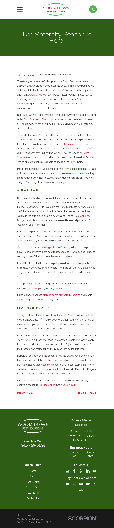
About (33, 476)
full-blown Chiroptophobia (44, 119)
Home (33, 470)
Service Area (33, 487)
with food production (48, 231)
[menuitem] (21, 522)
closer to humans (73, 173)
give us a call (68, 384)
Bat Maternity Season (64, 315)
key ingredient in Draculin (55, 247)
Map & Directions (81, 440)
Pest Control (33, 481)
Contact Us (33, 498)
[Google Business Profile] (67, 471)
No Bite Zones (47, 384)
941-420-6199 (33, 445)
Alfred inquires (38, 94)
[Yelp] (81, 471)
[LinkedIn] (88, 471)
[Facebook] (74, 471)
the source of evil (72, 144)
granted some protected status (60, 294)
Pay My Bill (33, 492)
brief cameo (74, 148)
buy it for (32, 288)
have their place (49, 364)
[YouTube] (94, 471)
